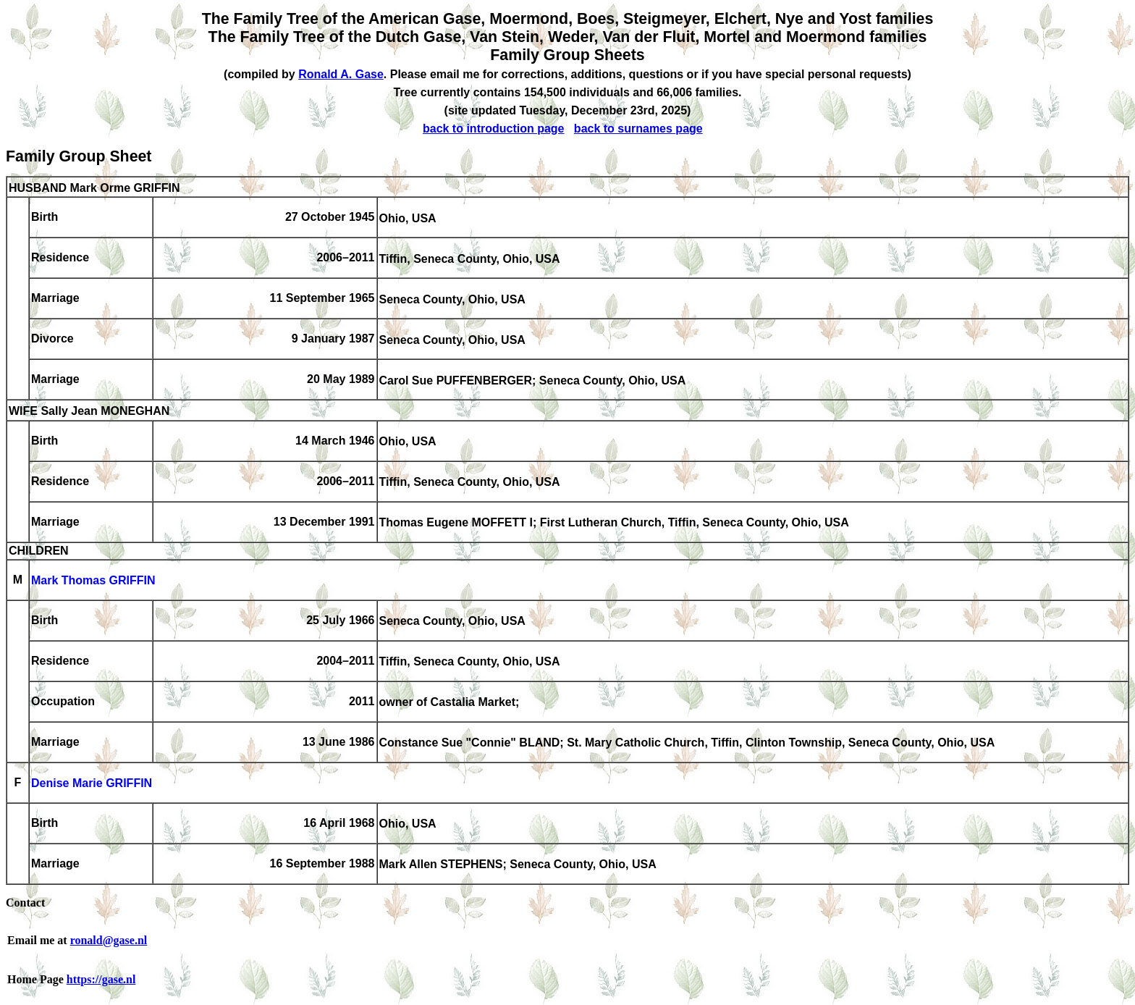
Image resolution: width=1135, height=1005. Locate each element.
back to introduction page (494, 128)
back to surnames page (638, 128)
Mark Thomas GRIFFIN (93, 581)
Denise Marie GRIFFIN (91, 784)
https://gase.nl (101, 979)
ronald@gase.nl (109, 940)
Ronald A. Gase (341, 74)
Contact (25, 902)
